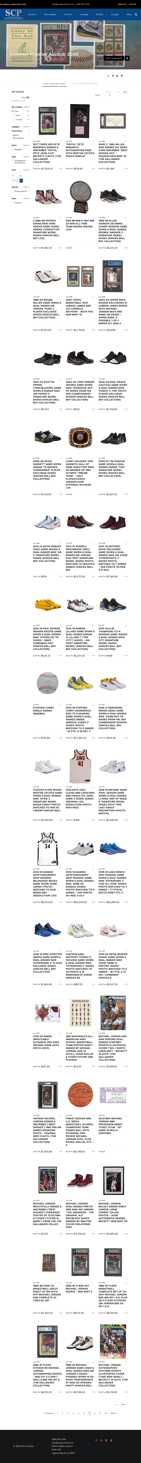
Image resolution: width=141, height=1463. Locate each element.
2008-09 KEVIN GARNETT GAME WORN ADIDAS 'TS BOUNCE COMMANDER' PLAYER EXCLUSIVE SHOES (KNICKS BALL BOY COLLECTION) (47, 470)
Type (14, 157)
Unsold (21, 119)
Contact (68, 14)
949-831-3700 (83, 4)
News (129, 14)
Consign (115, 14)
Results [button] (99, 14)
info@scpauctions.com (63, 4)
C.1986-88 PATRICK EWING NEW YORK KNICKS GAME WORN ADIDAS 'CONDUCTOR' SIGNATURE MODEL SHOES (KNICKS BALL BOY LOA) (46, 229)
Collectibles (17, 131)
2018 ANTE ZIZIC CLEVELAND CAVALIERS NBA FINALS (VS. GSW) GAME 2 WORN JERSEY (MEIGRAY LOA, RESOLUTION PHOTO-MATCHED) (80, 798)
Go (21, 181)
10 (106, 1413)
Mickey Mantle (20, 191)
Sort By (108, 92)
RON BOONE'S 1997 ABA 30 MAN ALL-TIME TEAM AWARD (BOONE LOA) (80, 225)
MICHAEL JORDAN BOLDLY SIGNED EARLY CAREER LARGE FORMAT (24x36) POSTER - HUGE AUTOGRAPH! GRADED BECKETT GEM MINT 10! (113, 1212)
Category (15, 127)
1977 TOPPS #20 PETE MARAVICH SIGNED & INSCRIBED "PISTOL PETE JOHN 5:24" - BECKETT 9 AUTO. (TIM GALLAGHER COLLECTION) (47, 153)
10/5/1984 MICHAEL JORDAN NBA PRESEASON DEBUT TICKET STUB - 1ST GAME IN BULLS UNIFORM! (111, 1126)
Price (14, 170)
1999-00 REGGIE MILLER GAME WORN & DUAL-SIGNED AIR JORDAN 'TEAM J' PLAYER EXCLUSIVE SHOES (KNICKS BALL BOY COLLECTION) (47, 308)
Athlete (15, 187)
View (119, 92)
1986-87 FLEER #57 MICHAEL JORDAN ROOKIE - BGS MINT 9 (79, 1288)
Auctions (32, 14)
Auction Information (85, 84)
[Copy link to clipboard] (108, 75)
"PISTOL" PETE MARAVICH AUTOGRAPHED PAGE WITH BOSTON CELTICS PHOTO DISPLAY (80, 150)
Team (14, 198)
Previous (48, 1413)
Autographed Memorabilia (20, 161)
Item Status (17, 107)
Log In (132, 4)
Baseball (20, 149)
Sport (14, 145)
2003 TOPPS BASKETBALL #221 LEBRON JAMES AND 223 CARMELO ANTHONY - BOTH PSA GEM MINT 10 (79, 307)
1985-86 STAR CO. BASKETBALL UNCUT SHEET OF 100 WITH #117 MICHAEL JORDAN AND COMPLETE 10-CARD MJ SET (47, 1293)
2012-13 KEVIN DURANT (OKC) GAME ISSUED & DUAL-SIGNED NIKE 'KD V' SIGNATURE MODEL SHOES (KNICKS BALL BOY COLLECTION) (47, 553)
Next (114, 1413)
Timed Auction (22, 49)
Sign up (122, 4)
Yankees (20, 203)
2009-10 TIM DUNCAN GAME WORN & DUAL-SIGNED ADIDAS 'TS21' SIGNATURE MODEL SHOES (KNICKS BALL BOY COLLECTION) (112, 468)
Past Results (50, 14)
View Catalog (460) (114, 58)
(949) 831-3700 (59, 1439)
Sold (21, 115)
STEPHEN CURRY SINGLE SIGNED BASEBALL (43, 710)
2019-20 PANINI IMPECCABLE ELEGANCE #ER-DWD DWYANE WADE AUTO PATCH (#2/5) (46, 1042)
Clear (25, 107)
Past (20, 111)
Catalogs (84, 14)
